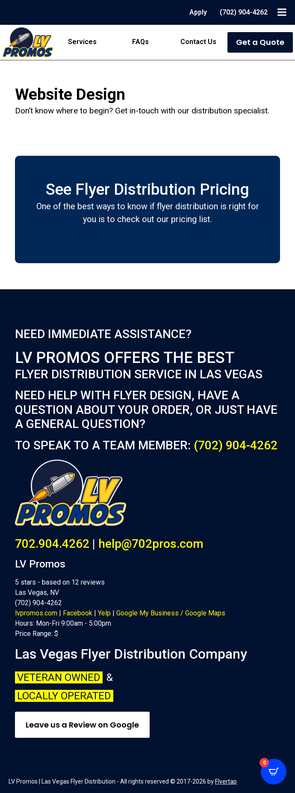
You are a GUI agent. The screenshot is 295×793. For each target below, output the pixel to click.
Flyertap (226, 781)
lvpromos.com (36, 613)
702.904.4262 (52, 544)
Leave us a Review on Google (82, 724)
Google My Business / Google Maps (170, 613)
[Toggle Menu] (282, 12)
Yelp (104, 613)
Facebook (77, 613)
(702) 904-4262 (235, 445)
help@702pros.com (151, 544)
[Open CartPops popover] (273, 771)
